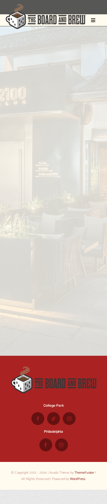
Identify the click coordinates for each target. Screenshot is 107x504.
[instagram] (69, 418)
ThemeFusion (84, 472)
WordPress (78, 479)
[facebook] (37, 418)
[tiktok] (53, 418)
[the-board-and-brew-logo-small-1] (45, 6)
